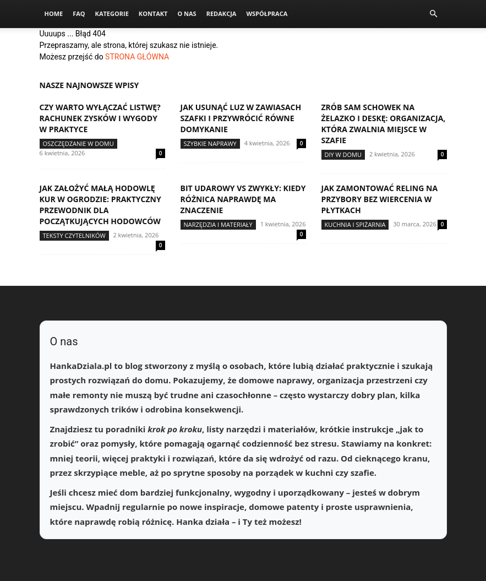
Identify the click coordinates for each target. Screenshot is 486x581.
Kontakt (153, 13)
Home (54, 13)
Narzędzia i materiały (218, 224)
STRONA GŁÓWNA (137, 56)
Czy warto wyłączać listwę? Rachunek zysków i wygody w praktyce (100, 118)
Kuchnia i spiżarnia (355, 224)
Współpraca (266, 13)
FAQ (79, 13)
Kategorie (112, 13)
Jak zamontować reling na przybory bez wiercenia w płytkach (379, 199)
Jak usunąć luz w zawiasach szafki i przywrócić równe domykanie (241, 118)
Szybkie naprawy (210, 143)
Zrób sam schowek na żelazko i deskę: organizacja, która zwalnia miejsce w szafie (383, 123)
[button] (434, 14)
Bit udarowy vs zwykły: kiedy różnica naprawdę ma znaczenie (243, 199)
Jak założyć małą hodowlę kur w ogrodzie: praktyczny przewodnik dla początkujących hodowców (100, 204)
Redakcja (221, 13)
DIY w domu (343, 154)
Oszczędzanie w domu (78, 143)
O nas (186, 13)
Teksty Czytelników (74, 235)
